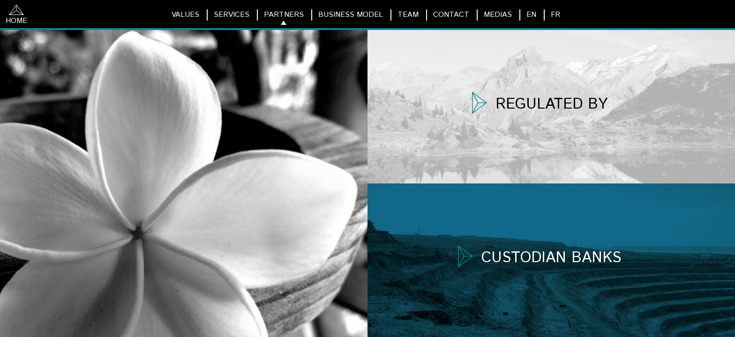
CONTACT (451, 14)
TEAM (408, 14)
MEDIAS (498, 14)
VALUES (185, 14)
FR (555, 14)
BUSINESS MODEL (350, 14)
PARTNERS (284, 14)
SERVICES (231, 14)
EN (531, 14)
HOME (16, 15)
